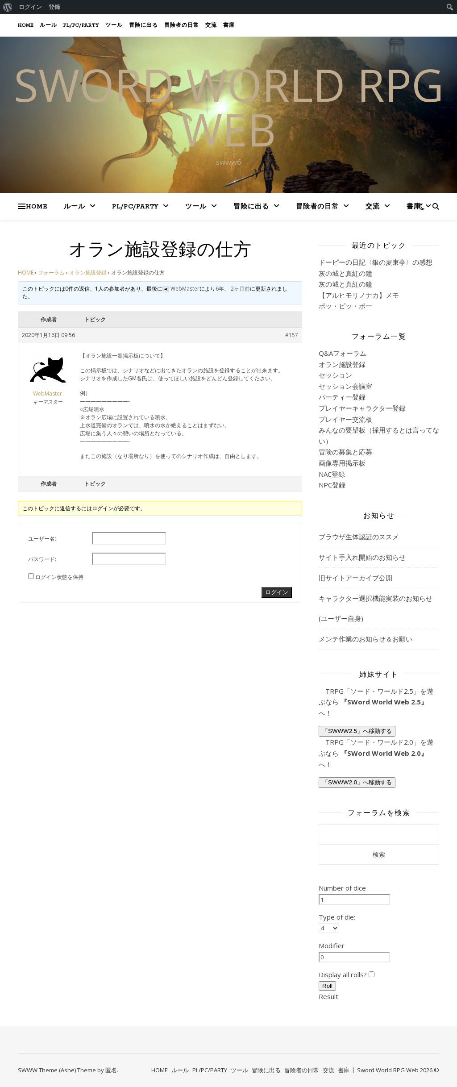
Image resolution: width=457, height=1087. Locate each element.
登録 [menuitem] (54, 7)
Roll (327, 986)
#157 (291, 335)
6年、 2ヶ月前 (233, 288)
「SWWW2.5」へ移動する (357, 731)
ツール (114, 25)
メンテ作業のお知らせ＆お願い (365, 638)
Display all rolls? (346, 974)
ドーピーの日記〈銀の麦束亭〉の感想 (375, 262)
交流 (211, 25)
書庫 (229, 25)
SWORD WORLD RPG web (229, 106)
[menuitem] (8, 7)
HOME (25, 25)
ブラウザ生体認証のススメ (359, 536)
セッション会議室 (345, 386)
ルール (48, 25)
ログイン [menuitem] (30, 7)
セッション (335, 375)
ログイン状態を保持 (59, 577)
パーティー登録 (342, 396)
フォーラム (51, 272)
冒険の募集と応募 (345, 451)
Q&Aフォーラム (342, 353)
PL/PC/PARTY (81, 25)
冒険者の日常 (181, 25)
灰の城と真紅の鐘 (345, 273)
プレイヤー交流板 (345, 419)
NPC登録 (332, 484)
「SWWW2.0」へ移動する (357, 782)
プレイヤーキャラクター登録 (362, 408)
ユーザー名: (42, 538)
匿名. (111, 1070)
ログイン (276, 592)
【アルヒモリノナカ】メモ (359, 295)
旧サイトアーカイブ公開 (355, 577)
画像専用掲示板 (342, 462)
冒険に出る (143, 25)
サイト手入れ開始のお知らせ (362, 557)
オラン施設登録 (88, 272)
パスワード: (42, 559)
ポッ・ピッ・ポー (345, 305)
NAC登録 (332, 474)
